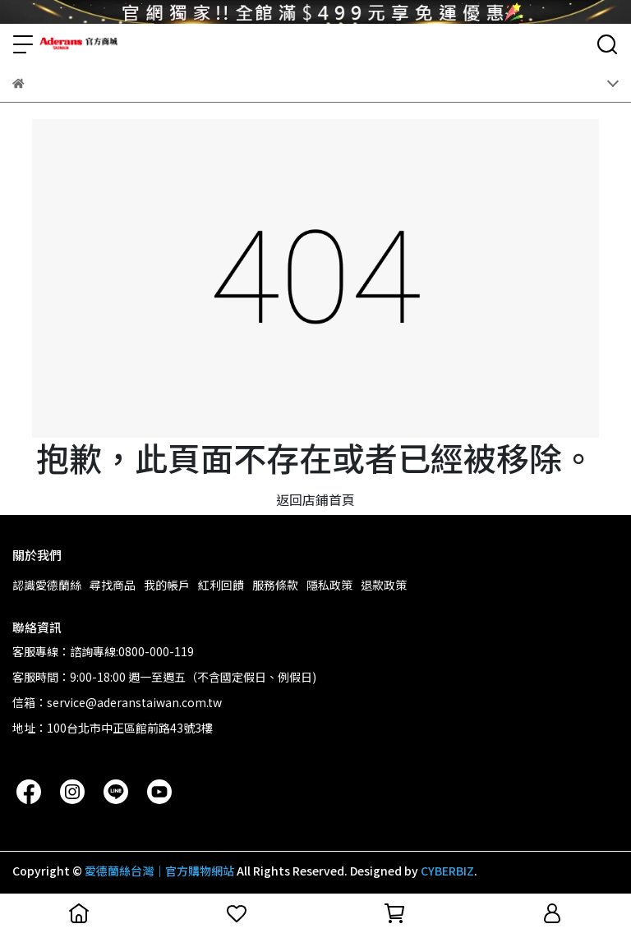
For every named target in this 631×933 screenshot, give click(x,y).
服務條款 (275, 585)
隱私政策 (329, 585)
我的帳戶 (167, 585)
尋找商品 (113, 585)
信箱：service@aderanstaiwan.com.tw (117, 702)
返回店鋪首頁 (315, 499)
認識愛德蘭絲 (46, 585)
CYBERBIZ (447, 870)
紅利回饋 (221, 585)
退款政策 (384, 585)
